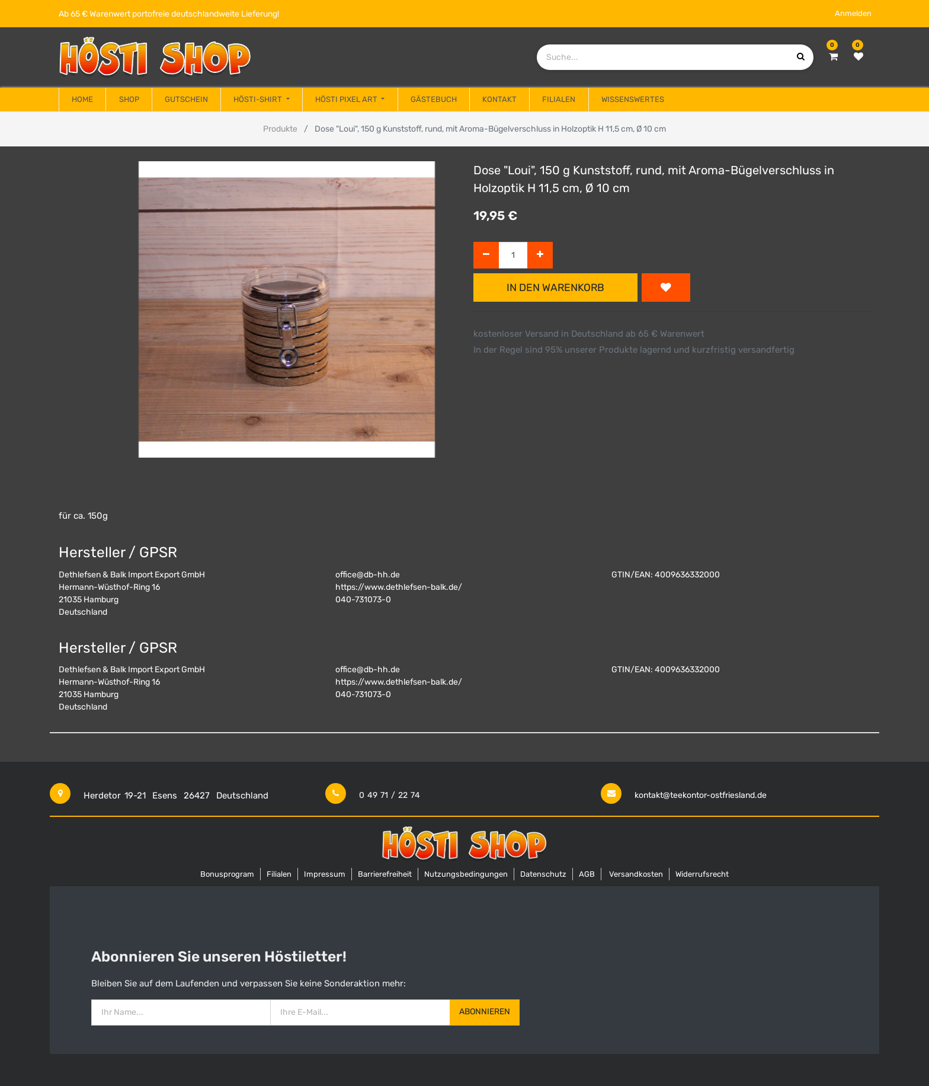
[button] (666, 287)
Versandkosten (636, 874)
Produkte (280, 129)
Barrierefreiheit (385, 874)
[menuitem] (82, 99)
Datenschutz (543, 874)
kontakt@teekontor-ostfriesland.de (701, 795)
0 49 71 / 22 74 (389, 795)
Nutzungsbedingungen (466, 874)
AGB (587, 874)
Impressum (324, 874)
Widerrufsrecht (702, 874)
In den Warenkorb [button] (555, 287)
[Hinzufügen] (540, 255)
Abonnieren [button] (484, 1012)
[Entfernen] (486, 255)
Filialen (279, 874)
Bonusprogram (227, 874)
